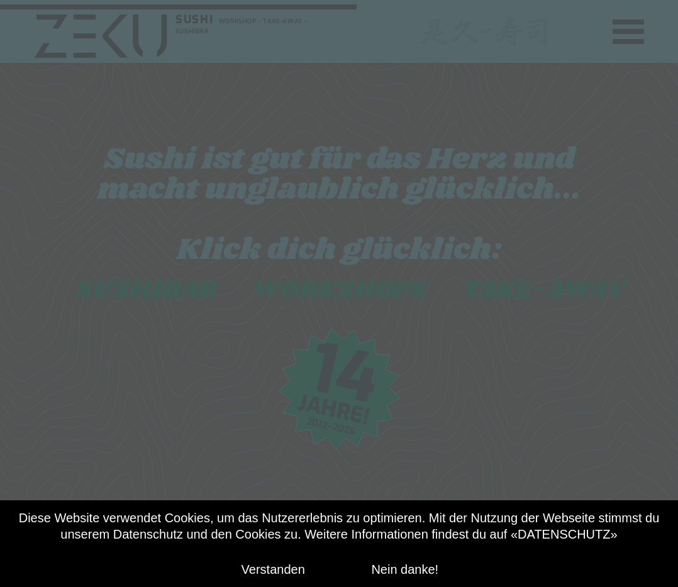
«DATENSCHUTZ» (564, 534)
